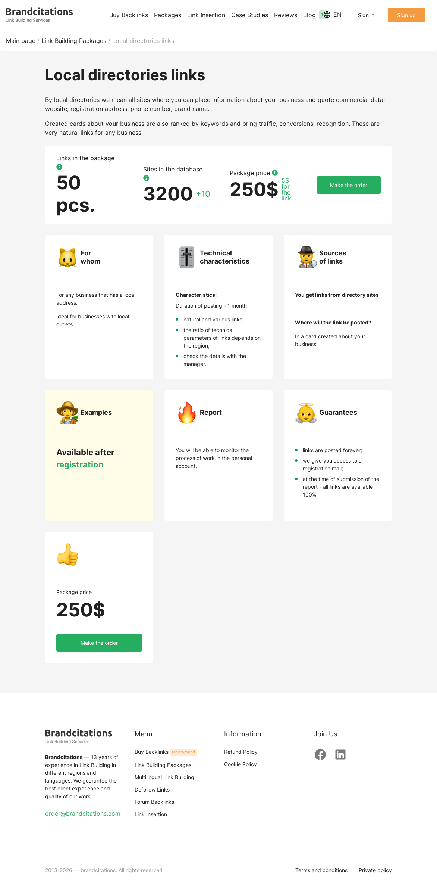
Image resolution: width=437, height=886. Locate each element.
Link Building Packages (163, 765)
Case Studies (249, 15)
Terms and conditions (321, 870)
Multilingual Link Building (164, 777)
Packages (167, 15)
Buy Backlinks (128, 15)
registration (80, 464)
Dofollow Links (152, 789)
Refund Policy (241, 752)
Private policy (375, 870)
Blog (315, 14)
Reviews (285, 15)
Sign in (366, 15)
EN (333, 14)
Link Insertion (206, 15)
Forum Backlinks (154, 802)
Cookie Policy (240, 764)
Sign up (406, 15)
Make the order (348, 185)
